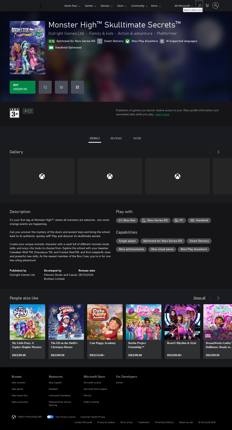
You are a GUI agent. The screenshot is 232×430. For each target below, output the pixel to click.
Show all (199, 298)
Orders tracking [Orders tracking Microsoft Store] (91, 402)
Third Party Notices (164, 422)
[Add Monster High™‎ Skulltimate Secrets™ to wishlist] (45, 87)
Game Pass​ (70, 5)
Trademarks (143, 422)
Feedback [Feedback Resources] (53, 389)
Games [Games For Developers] (119, 382)
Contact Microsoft (83, 422)
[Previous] (210, 152)
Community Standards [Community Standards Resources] (59, 395)
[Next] (218, 152)
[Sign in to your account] (216, 5)
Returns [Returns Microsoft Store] (87, 395)
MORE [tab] (137, 138)
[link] (27, 331)
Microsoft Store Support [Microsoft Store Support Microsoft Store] (95, 389)
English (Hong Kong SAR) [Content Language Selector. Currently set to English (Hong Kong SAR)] (30, 416)
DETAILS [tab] (95, 138)
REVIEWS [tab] (116, 138)
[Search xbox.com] (199, 5)
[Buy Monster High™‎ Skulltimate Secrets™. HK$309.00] (23, 87)
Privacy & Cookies (106, 422)
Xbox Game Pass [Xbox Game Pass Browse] (20, 395)
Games (89, 5)
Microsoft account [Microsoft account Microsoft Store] (92, 382)
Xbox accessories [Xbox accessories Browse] (20, 402)
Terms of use (126, 422)
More (154, 5)
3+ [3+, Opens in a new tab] (28, 111)
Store (120, 5)
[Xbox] (52, 5)
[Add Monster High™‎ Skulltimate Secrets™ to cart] (61, 87)
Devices (105, 5)
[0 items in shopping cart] (207, 5)
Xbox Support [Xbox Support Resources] (55, 382)
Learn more (162, 114)
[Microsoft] (25, 5)
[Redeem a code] (77, 87)
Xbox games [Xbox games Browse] (17, 389)
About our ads (186, 422)
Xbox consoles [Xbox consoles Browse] (18, 382)
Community (137, 5)
